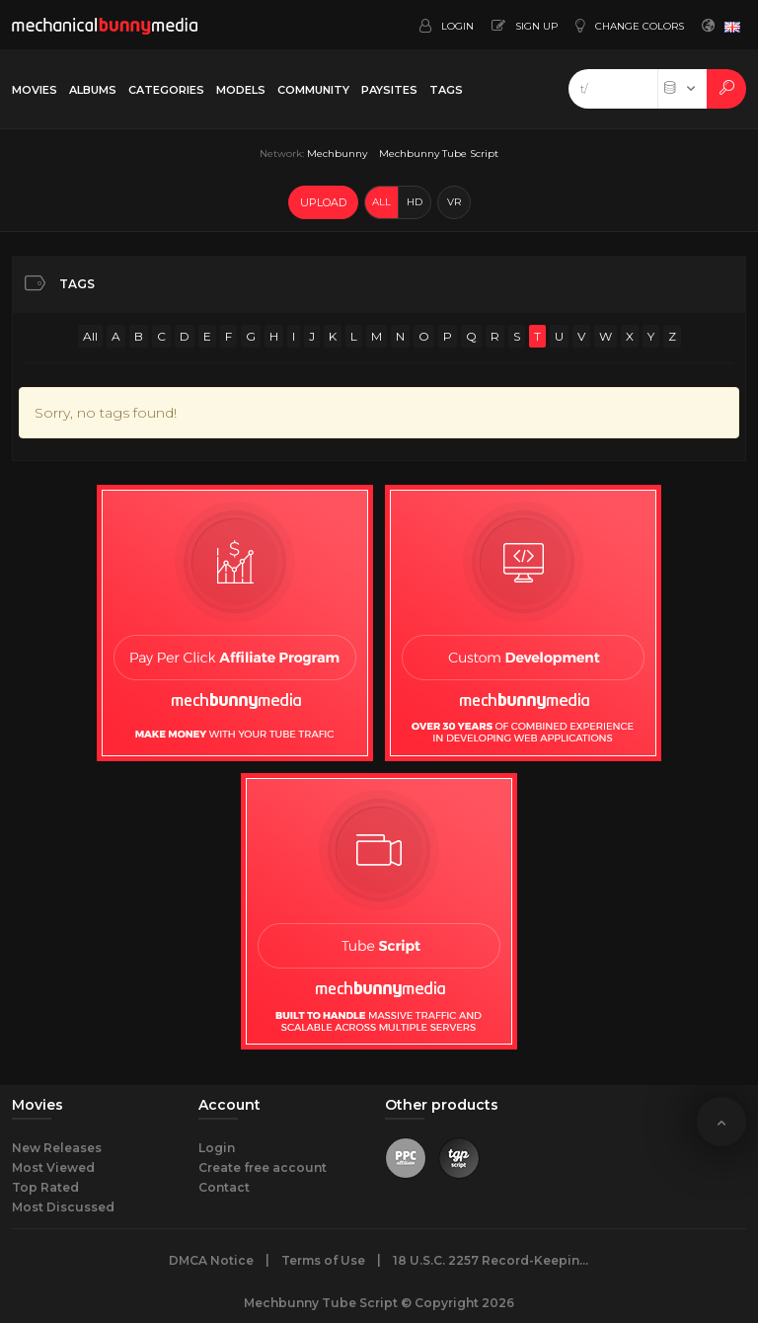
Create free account (262, 1167)
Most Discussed (63, 1207)
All (90, 336)
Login (216, 1147)
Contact (224, 1187)
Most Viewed (53, 1167)
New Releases (57, 1147)
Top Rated (45, 1187)
